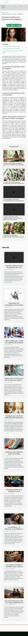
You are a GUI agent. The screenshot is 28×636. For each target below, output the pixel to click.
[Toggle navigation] (3, 7)
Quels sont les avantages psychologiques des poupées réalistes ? (13, 237)
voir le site (23, 79)
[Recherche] (14, 2)
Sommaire (6, 44)
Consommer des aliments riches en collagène (11, 46)
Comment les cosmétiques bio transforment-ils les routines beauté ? (13, 182)
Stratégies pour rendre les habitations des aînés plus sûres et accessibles (14, 417)
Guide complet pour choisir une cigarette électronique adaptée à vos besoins (14, 342)
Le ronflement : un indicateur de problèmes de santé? (14, 529)
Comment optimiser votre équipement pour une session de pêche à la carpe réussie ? (12, 218)
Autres (6, 12)
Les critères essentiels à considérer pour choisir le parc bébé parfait (14, 566)
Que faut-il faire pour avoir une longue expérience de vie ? (14, 602)
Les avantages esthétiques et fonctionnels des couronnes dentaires (13, 200)
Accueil (2, 12)
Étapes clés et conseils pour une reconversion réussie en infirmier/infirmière (14, 380)
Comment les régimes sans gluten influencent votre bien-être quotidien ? (13, 164)
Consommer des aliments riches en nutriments (11, 48)
